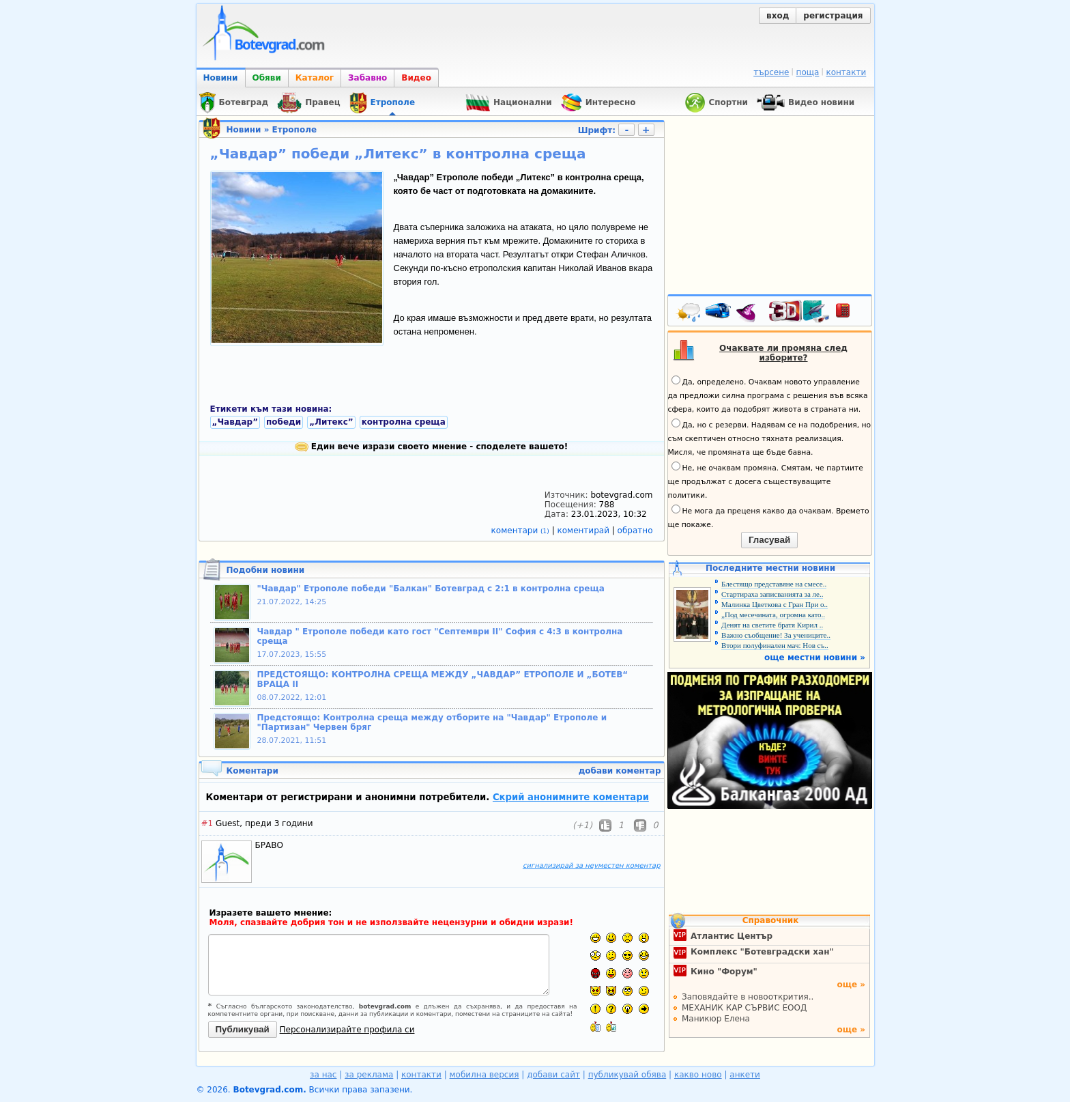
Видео (416, 78)
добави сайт (553, 1074)
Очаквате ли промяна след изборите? (783, 353)
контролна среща (404, 422)
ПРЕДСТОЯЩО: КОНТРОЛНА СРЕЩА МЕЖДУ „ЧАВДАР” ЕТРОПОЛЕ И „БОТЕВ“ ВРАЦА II (442, 679)
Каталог (314, 78)
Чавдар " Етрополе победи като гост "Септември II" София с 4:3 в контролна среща (440, 636)
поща (808, 72)
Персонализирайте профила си (347, 1029)
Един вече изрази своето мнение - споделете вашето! (431, 446)
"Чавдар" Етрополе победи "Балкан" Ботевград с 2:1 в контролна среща (431, 588)
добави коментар (620, 771)
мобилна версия (484, 1074)
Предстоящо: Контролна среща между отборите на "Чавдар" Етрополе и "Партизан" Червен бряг (432, 722)
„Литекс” (331, 422)
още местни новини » (814, 657)
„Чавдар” (235, 422)
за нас (323, 1074)
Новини (220, 78)
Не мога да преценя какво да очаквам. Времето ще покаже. (768, 517)
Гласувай (769, 540)
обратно (635, 530)
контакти (846, 72)
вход (777, 15)
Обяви (266, 78)
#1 (207, 823)
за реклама (369, 1074)
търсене (771, 72)
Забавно (367, 78)
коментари (521, 530)
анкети (744, 1074)
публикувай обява (627, 1074)
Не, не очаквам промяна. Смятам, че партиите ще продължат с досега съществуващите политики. (765, 481)
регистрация (833, 15)
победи (283, 422)
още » (851, 984)
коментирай (585, 530)
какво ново (698, 1074)
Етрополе (294, 130)
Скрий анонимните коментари (571, 797)
